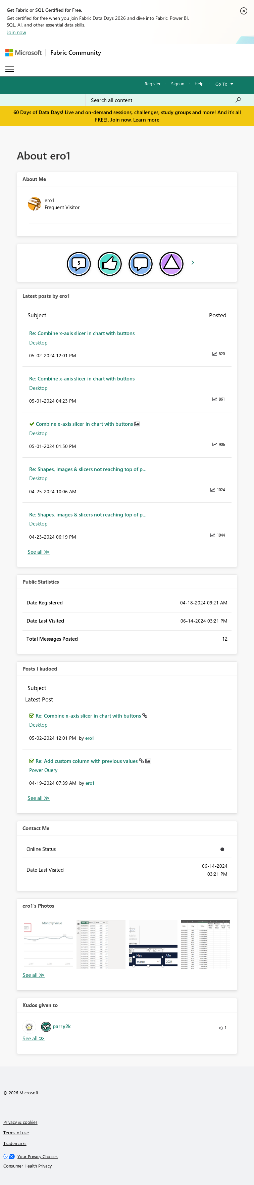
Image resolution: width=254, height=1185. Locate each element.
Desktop (38, 342)
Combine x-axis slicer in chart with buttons (85, 423)
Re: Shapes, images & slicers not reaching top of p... (88, 469)
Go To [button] (221, 84)
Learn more (146, 119)
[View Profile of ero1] (89, 738)
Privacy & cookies (20, 1122)
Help (199, 83)
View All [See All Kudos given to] (33, 1038)
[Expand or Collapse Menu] (9, 69)
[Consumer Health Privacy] (127, 1166)
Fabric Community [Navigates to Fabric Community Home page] (75, 52)
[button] (48, 944)
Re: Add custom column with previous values (87, 761)
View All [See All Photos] (33, 975)
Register (153, 83)
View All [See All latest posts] (39, 552)
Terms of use (16, 1132)
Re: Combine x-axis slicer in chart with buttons (82, 333)
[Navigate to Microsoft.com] (23, 52)
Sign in (177, 83)
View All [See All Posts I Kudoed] (39, 798)
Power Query (43, 770)
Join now (16, 32)
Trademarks (15, 1143)
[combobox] (166, 100)
